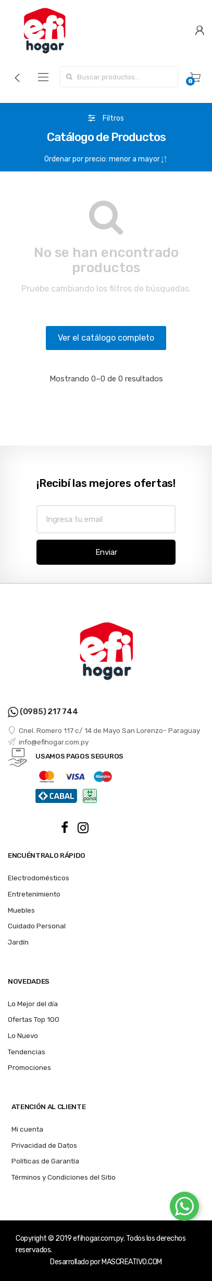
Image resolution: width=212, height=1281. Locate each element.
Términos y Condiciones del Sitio (63, 1177)
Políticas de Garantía (45, 1161)
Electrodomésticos (38, 878)
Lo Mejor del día (33, 1003)
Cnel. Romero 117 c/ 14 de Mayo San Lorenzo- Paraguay (104, 730)
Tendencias (26, 1051)
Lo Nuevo (23, 1035)
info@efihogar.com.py (48, 742)
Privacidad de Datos (44, 1145)
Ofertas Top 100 (33, 1019)
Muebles (21, 910)
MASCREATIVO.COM (132, 1261)
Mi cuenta (27, 1129)
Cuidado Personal (37, 926)
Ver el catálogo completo (106, 338)
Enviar (106, 552)
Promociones (29, 1067)
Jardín (18, 942)
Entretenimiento (34, 894)
